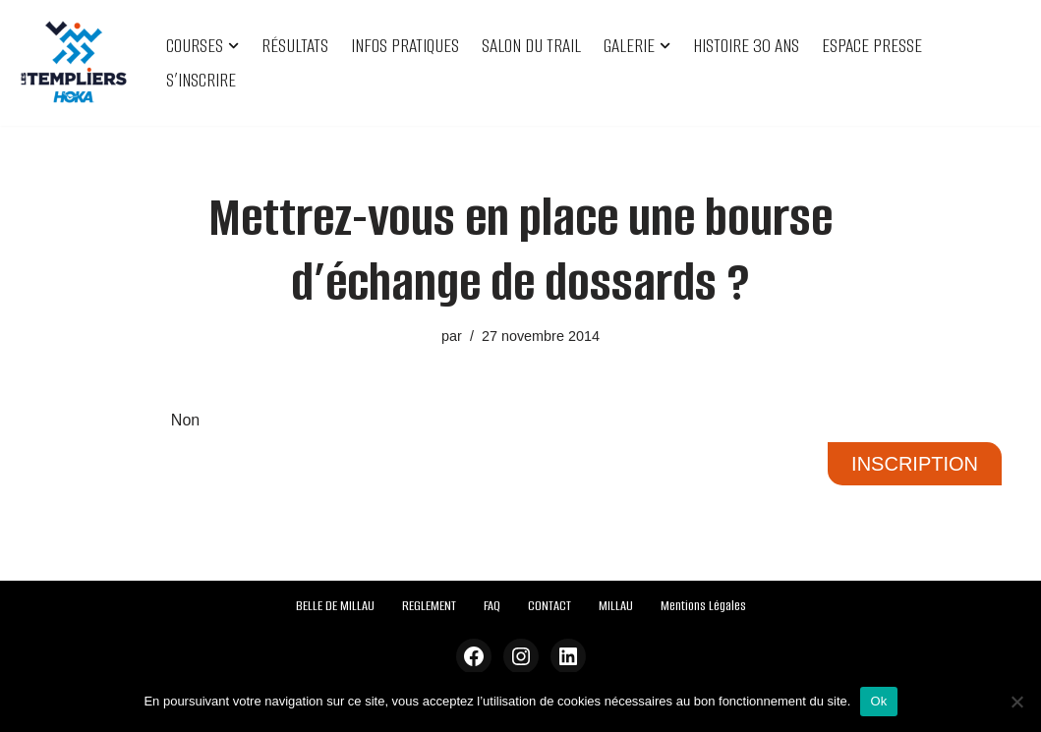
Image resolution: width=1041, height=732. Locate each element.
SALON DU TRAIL (531, 45)
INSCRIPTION (914, 464)
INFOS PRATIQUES (405, 45)
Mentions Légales (703, 605)
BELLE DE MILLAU (335, 605)
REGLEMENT (429, 605)
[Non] (1016, 701)
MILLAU (616, 605)
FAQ (492, 605)
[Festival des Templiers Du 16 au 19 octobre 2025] (74, 63)
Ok (878, 701)
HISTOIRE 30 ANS (746, 45)
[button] (233, 45)
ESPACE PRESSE (872, 45)
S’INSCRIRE (201, 80)
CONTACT (549, 605)
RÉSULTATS (294, 45)
